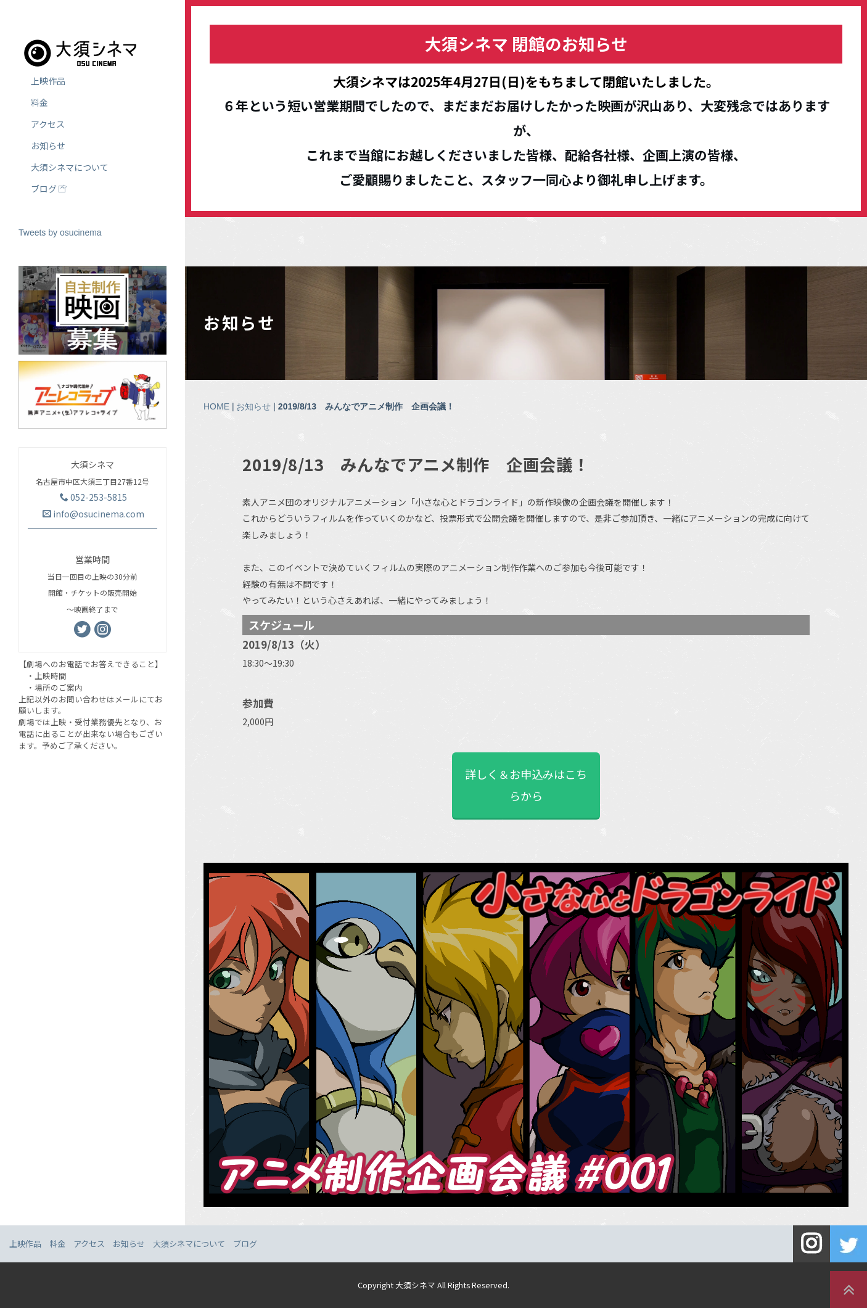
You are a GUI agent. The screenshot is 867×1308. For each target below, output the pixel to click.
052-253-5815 (93, 497)
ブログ (49, 189)
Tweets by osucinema (60, 232)
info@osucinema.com (93, 514)
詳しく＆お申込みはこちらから (526, 785)
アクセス (48, 124)
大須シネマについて (70, 167)
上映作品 (48, 81)
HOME (216, 406)
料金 (39, 102)
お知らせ (253, 406)
